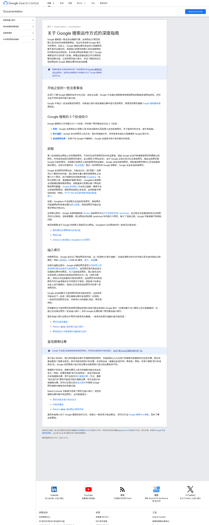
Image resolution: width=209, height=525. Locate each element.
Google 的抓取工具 (71, 186)
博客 (70, 3)
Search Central (24, 3)
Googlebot (91, 177)
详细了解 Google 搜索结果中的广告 (127, 351)
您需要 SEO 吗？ (102, 517)
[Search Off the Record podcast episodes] (156, 491)
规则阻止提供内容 (68, 409)
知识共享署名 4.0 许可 (83, 430)
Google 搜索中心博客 (139, 414)
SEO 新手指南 (101, 521)
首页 (49, 27)
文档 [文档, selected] (49, 3)
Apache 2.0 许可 (124, 430)
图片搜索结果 (81, 376)
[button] (16, 20)
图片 (86, 260)
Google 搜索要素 (150, 103)
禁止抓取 (75, 204)
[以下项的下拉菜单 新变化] (86, 3)
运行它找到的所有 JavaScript (115, 213)
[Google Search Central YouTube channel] (88, 491)
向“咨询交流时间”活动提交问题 (52, 521)
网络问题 (57, 235)
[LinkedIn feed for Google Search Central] (54, 491)
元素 (65, 260)
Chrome (86, 213)
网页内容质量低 (60, 322)
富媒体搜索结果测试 (160, 521)
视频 (93, 260)
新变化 (80, 3)
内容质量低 (58, 404)
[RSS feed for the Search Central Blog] (122, 491)
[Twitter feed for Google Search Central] (190, 491)
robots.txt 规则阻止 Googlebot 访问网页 (71, 240)
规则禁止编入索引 (68, 326)
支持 (62, 3)
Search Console (195, 11)
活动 (93, 3)
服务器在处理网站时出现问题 (67, 230)
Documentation (12, 11)
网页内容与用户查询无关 (64, 399)
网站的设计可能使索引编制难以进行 (70, 331)
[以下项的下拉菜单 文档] (54, 3)
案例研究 (103, 3)
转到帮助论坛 (44, 517)
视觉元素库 (80, 382)
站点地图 (79, 165)
